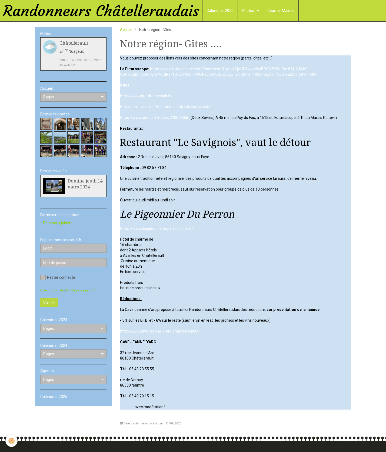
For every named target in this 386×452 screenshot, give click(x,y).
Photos (248, 10)
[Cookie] (11, 441)
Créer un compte (52, 290)
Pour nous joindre (58, 223)
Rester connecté (57, 277)
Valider (49, 303)
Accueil (126, 30)
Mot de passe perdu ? (80, 290)
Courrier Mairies (280, 10)
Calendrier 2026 (220, 10)
